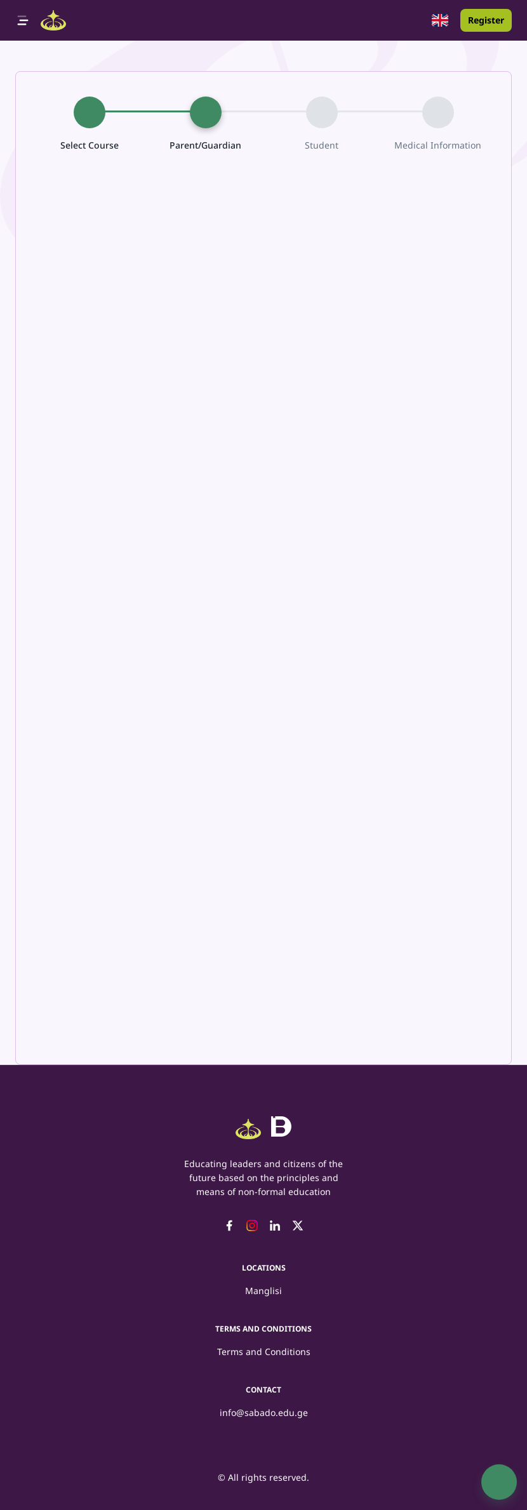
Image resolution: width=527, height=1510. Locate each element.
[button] (440, 20)
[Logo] (53, 20)
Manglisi (263, 1291)
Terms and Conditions (263, 1352)
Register (486, 20)
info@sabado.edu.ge (264, 1412)
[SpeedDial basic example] (499, 1482)
